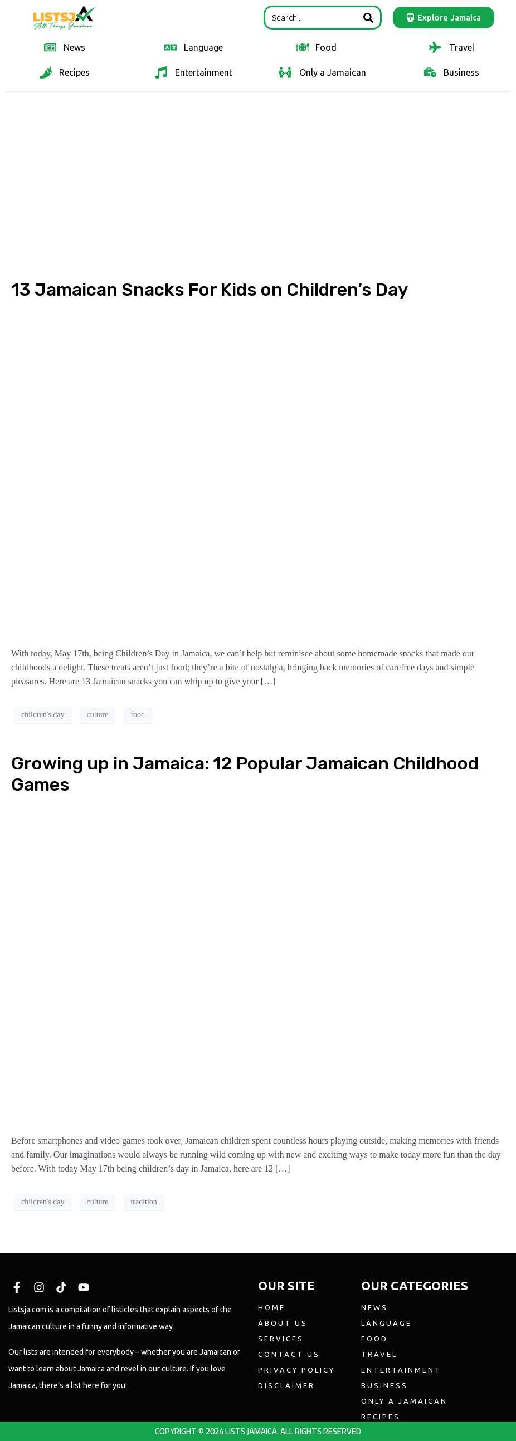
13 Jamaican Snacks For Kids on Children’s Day (209, 289)
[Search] (368, 17)
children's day (43, 714)
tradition (143, 1202)
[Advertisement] (258, 182)
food (137, 714)
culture (98, 714)
